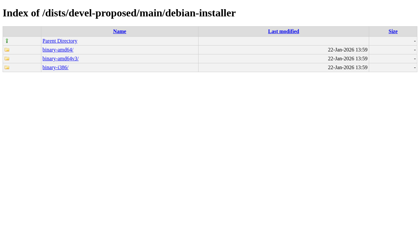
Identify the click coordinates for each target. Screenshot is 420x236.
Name (119, 31)
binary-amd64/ (58, 49)
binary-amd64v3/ (61, 58)
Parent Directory (60, 41)
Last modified (283, 31)
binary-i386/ (56, 67)
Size (393, 31)
